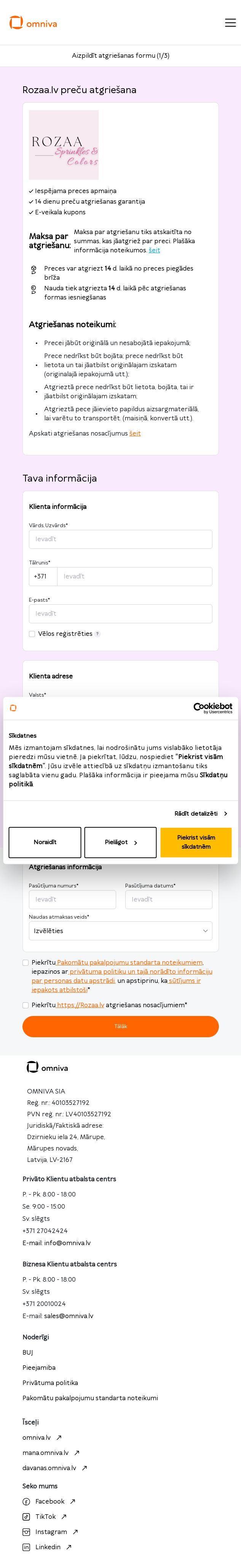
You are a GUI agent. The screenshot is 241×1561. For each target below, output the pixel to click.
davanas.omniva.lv (55, 1468)
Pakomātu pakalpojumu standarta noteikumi (90, 1398)
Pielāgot (121, 842)
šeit (154, 250)
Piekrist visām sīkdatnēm (196, 842)
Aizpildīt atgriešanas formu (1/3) (120, 56)
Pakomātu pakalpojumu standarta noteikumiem (129, 963)
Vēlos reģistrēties (69, 634)
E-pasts (39, 600)
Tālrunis (39, 562)
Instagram (51, 1532)
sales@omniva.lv (68, 1316)
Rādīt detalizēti (196, 814)
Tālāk (120, 1026)
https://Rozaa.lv (80, 1005)
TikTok (45, 1516)
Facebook (49, 1501)
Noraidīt (45, 842)
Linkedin (47, 1547)
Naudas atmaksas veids (59, 917)
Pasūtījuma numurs (53, 886)
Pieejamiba (39, 1368)
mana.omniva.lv (51, 1453)
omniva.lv (43, 1437)
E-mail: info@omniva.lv (56, 1243)
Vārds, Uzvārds (48, 525)
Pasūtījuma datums (150, 886)
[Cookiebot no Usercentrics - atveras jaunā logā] (199, 708)
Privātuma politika (50, 1383)
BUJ (27, 1353)
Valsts (37, 695)
